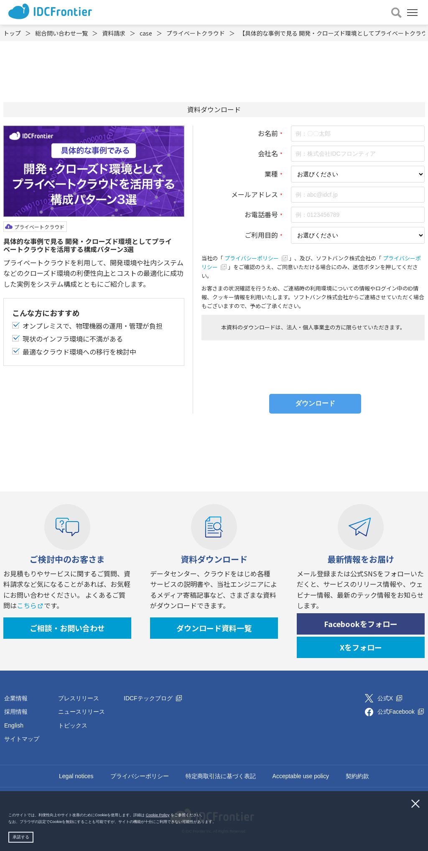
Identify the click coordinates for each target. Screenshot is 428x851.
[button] (218, 822)
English (13, 725)
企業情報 (16, 698)
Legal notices (76, 776)
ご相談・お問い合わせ (67, 627)
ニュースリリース (81, 711)
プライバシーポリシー (256, 258)
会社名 (268, 153)
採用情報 (16, 711)
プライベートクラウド (39, 226)
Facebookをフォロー (360, 623)
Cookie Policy (158, 815)
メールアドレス (254, 194)
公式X (389, 698)
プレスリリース (78, 698)
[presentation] (313, 365)
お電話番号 (261, 214)
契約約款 (357, 776)
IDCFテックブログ (153, 698)
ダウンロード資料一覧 (214, 627)
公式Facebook (400, 711)
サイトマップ (21, 738)
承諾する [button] (21, 837)
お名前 (268, 133)
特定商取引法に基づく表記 (221, 776)
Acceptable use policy (301, 776)
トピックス (72, 725)
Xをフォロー (361, 647)
